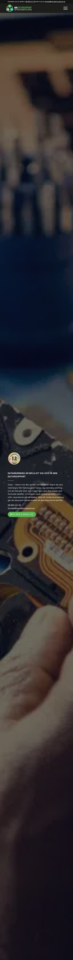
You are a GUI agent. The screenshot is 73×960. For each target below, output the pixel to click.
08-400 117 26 (30, 1)
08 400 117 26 (14, 505)
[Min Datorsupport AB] (30, 8)
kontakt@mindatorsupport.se (55, 1)
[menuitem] (64, 8)
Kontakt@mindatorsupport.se (21, 508)
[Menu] (64, 8)
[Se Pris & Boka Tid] (22, 514)
